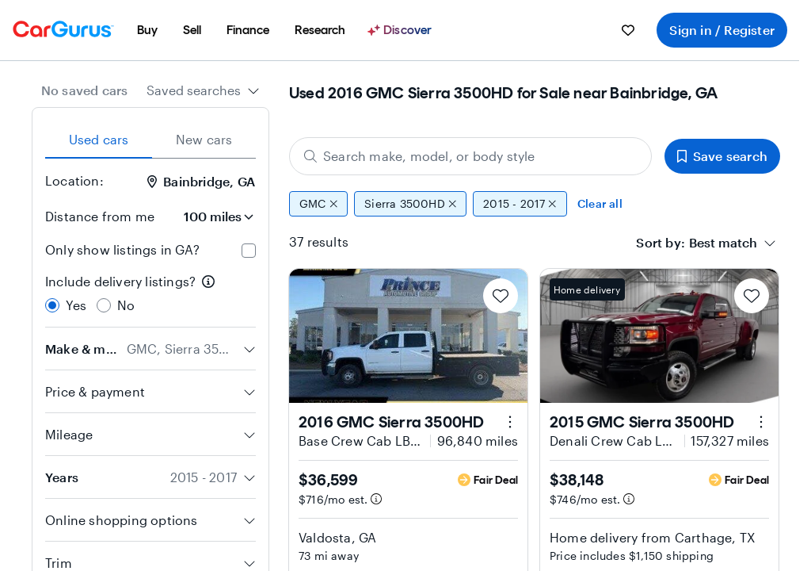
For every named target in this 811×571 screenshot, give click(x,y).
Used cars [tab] (99, 139)
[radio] (52, 305)
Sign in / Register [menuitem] (722, 29)
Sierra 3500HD (410, 204)
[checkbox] (249, 250)
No (126, 304)
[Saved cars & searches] (628, 30)
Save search (722, 155)
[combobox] (203, 90)
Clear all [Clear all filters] (600, 203)
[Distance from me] (211, 216)
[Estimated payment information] (376, 498)
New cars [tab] (204, 139)
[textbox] (723, 242)
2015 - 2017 (520, 204)
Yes (76, 304)
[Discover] (401, 30)
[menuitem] (147, 30)
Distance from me (99, 216)
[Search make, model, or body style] (470, 156)
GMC (318, 204)
